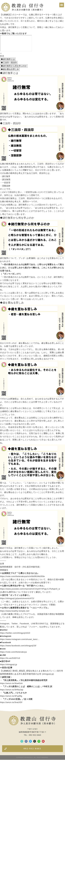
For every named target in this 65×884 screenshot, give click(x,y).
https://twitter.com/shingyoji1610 (15, 633)
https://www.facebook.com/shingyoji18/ (18, 645)
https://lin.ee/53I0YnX (10, 658)
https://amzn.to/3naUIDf (11, 702)
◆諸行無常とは (8, 59)
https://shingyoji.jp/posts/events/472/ (17, 598)
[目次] (1, 53)
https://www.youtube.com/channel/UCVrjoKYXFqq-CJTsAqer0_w (30, 589)
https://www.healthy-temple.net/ (14, 611)
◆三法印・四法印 (9, 62)
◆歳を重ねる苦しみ (10, 69)
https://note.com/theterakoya (13, 652)
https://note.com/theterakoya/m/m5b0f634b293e (22, 576)
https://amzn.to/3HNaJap (11, 690)
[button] (61, 5)
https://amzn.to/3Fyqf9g (11, 696)
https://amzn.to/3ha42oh (11, 683)
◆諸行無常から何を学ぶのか (14, 66)
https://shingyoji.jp (8, 664)
